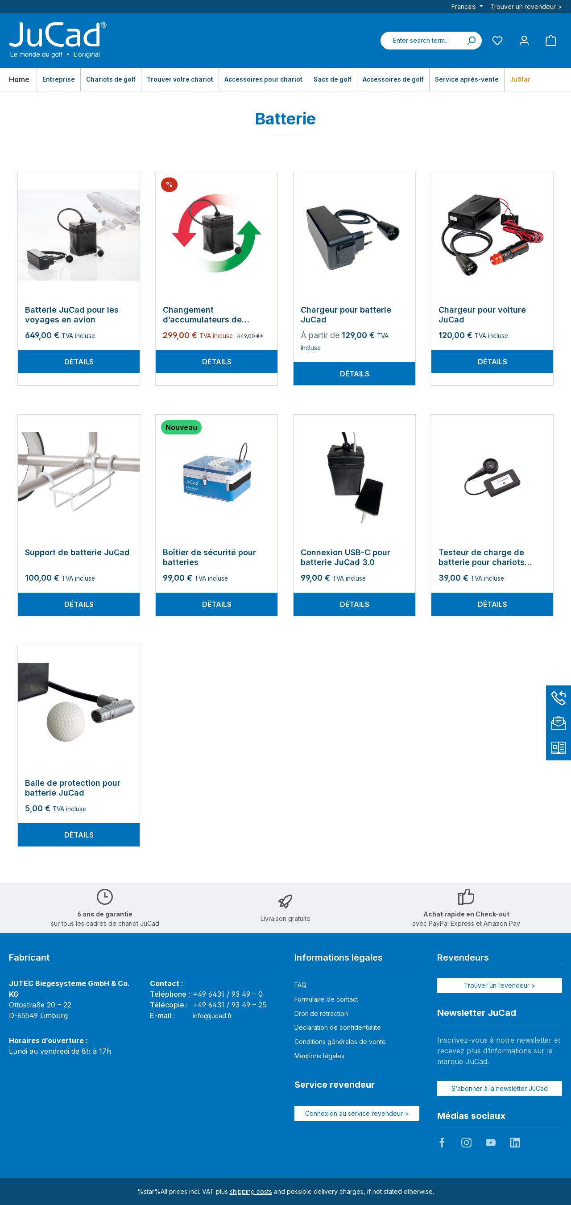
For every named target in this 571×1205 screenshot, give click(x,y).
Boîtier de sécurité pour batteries (209, 557)
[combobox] (421, 41)
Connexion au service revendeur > (357, 1113)
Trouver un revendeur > (526, 6)
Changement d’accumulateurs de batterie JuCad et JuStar (212, 315)
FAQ (300, 985)
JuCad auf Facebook (442, 1142)
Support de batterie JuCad (77, 552)
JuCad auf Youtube (491, 1142)
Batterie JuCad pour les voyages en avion (72, 314)
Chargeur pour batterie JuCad (346, 314)
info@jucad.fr (212, 1015)
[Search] (471, 41)
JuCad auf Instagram (466, 1142)
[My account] (524, 40)
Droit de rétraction (321, 1013)
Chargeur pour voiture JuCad (482, 314)
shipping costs (251, 1191)
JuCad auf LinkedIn (515, 1142)
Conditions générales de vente (340, 1041)
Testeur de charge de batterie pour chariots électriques (482, 557)
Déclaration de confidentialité (337, 1027)
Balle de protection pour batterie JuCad (72, 787)
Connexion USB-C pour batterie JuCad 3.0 (345, 557)
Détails (79, 361)
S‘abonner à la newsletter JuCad (499, 1088)
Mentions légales (319, 1056)
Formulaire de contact (326, 999)
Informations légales (338, 957)
